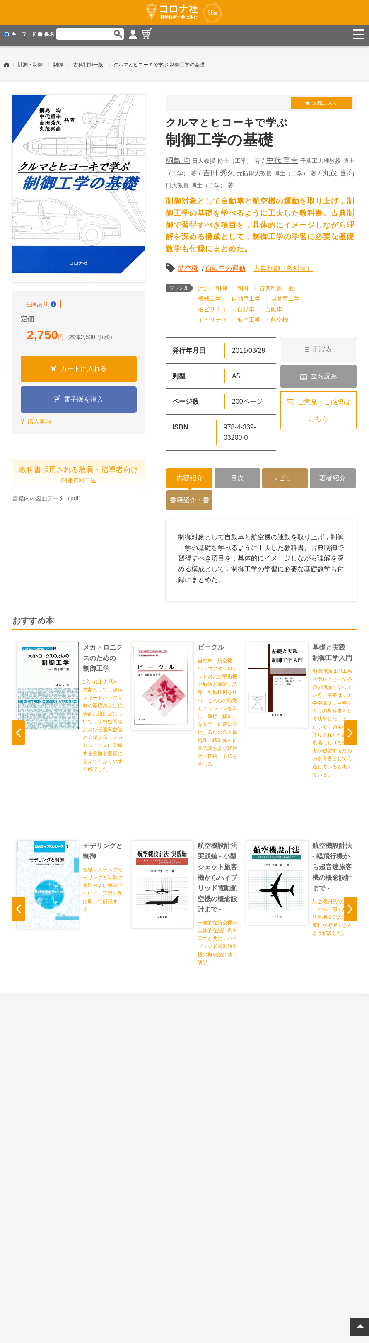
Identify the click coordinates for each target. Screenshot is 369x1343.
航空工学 (248, 316)
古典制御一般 (88, 62)
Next (350, 730)
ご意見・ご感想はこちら (323, 407)
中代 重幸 (282, 157)
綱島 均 (178, 157)
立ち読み (324, 373)
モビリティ (212, 306)
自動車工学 (246, 295)
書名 (45, 34)
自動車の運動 (225, 265)
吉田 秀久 (219, 170)
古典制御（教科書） (283, 265)
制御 (58, 62)
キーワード (20, 34)
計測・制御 (30, 62)
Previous (18, 730)
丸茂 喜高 (339, 170)
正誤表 (322, 346)
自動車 (246, 306)
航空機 (188, 265)
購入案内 (39, 418)
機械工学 (209, 295)
